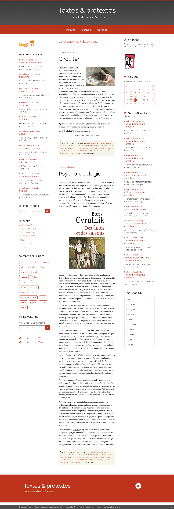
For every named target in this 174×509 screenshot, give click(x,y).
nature (23, 302)
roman (44, 262)
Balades (131, 304)
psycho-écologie (106, 145)
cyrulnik (76, 145)
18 (152, 96)
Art (129, 299)
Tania (127, 124)
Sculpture (25, 272)
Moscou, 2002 (26, 91)
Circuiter (69, 59)
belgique (24, 292)
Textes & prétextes (87, 10)
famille (23, 262)
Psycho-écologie (80, 173)
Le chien (23, 162)
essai (62, 148)
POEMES (23, 247)
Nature (131, 329)
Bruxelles (132, 314)
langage (83, 151)
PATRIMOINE (25, 243)
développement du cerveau (93, 148)
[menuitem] (70, 29)
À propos (102, 29)
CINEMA (23, 240)
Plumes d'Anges (132, 257)
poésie (33, 302)
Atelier (22, 134)
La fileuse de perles (29, 148)
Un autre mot (26, 105)
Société (63, 145)
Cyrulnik (76, 430)
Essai (42, 297)
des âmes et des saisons (90, 145)
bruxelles (34, 262)
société (69, 151)
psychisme (92, 151)
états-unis (36, 292)
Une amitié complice (30, 62)
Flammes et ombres (29, 176)
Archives (86, 29)
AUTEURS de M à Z (27, 229)
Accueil (70, 29)
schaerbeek (26, 282)
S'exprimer (24, 77)
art (22, 267)
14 (135, 96)
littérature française (29, 287)
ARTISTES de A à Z (27, 232)
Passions (107, 143)
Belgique (131, 309)
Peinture (131, 339)
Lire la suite (148, 46)
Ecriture (35, 277)
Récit (42, 267)
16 (144, 96)
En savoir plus (115, 507)
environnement (103, 151)
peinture (36, 272)
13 (131, 96)
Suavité (23, 191)
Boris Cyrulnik (92, 182)
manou (127, 175)
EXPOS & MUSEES (27, 236)
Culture (90, 143)
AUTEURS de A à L (27, 225)
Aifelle (127, 223)
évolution (64, 153)
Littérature (99, 143)
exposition (31, 267)
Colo (126, 192)
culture (24, 277)
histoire (43, 302)
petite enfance (74, 153)
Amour (23, 307)
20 (131, 100)
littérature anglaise (28, 297)
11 (152, 93)
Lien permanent (67, 143)
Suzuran (23, 119)
